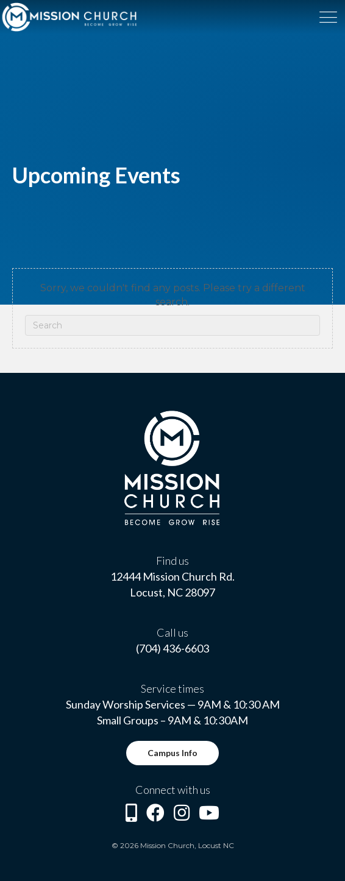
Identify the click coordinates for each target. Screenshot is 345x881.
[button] (172, 753)
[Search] (172, 325)
